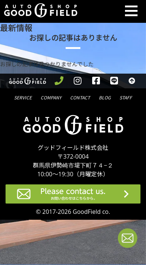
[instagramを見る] (78, 81)
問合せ (80, 97)
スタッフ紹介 (125, 97)
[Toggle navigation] (131, 11)
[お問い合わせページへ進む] (128, 239)
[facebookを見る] (96, 81)
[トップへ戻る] (132, 81)
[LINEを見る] (114, 81)
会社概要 (51, 97)
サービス (23, 97)
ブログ (104, 97)
